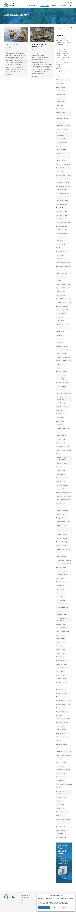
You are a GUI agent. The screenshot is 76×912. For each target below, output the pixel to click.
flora (66, 273)
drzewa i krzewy (60, 237)
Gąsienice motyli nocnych (63, 288)
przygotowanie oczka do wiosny (63, 530)
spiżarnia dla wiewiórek (62, 627)
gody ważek (59, 299)
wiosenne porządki (61, 744)
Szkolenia (59, 64)
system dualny (60, 671)
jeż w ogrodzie (63, 306)
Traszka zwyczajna (61, 700)
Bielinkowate (59, 125)
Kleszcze (63, 313)
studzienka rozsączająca (63, 668)
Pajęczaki (58, 467)
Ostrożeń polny (60, 446)
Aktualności (62, 5)
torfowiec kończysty (61, 682)
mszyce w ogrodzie (61, 379)
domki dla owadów (61, 229)
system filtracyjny (61, 675)
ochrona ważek (60, 410)
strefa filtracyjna (60, 657)
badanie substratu (61, 101)
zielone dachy (60, 819)
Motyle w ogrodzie (61, 371)
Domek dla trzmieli (61, 211)
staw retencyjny (60, 635)
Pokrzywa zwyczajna (62, 518)
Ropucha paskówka (61, 556)
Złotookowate (66, 823)
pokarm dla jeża (60, 514)
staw (57, 631)
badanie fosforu (60, 90)
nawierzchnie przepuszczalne (60, 398)
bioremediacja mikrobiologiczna (60, 134)
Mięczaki (58, 357)
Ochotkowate (66, 406)
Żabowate (59, 797)
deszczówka (59, 179)
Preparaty (59, 525)
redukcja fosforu (61, 545)
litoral (58, 350)
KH (67, 310)
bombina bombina (61, 142)
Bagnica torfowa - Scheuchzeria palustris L (62, 113)
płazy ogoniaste (60, 503)
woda (57, 755)
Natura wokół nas (62, 40)
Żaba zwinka (59, 788)
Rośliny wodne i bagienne (63, 42)
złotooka (67, 819)
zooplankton (59, 833)
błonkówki (64, 138)
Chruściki (63, 160)
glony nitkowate (60, 295)
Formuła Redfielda (61, 277)
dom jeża (68, 186)
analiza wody (60, 80)
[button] (73, 895)
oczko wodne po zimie (62, 428)
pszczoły (65, 534)
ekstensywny (59, 255)
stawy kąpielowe (60, 642)
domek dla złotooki (61, 219)
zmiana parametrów (61, 830)
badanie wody (60, 105)
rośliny (58, 563)
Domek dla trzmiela (61, 208)
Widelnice (59, 737)
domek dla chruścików (62, 193)
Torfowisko (59, 44)
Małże (66, 350)
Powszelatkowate (61, 521)
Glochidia (58, 291)
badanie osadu (60, 98)
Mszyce (58, 375)
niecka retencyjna (61, 403)
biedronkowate (60, 122)
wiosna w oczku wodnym (63, 751)
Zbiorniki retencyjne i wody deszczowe (63, 59)
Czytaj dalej (9, 74)
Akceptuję (44, 908)
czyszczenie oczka (61, 175)
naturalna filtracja (61, 390)
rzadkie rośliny (60, 596)
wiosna (58, 748)
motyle (70, 360)
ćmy (57, 168)
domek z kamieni (61, 222)
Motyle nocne (60, 368)
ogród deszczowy (61, 435)
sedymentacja (60, 611)
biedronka (59, 118)
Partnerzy (54, 5)
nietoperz (58, 406)
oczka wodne (60, 414)
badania (67, 80)
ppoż (68, 521)
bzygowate (66, 157)
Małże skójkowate (61, 353)
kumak (68, 324)
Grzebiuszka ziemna (61, 302)
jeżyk (63, 310)
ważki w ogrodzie (61, 726)
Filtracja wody (60, 273)
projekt (65, 525)
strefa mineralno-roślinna (63, 660)
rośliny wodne (60, 585)
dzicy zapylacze (60, 248)
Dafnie (69, 175)
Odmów (56, 908)
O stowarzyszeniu (32, 5)
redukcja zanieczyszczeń (63, 549)
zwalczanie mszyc (61, 837)
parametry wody (60, 470)
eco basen (59, 251)
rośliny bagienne (66, 563)
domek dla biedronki (61, 189)
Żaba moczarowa (61, 777)
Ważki (69, 718)
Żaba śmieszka (60, 780)
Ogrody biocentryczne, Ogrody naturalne (62, 54)
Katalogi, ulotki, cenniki (63, 71)
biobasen (58, 129)
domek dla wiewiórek (62, 215)
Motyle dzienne (60, 364)
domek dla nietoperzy (62, 200)
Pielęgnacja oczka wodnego (64, 492)
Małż (62, 350)
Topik (64, 678)
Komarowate (59, 317)
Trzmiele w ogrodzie (61, 711)
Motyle (64, 360)
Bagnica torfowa (60, 109)
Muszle (58, 386)
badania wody (60, 83)
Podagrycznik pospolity (62, 510)
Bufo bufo (59, 157)
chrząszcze (59, 164)
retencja (58, 553)
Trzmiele (58, 708)
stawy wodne (60, 646)
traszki (70, 700)
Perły (57, 489)
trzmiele (64, 708)
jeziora (58, 310)
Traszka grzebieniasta (62, 693)
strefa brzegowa (60, 653)
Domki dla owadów (61, 226)
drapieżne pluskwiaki (61, 233)
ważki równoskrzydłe (62, 722)
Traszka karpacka (61, 697)
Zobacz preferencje (68, 908)
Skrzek (65, 614)
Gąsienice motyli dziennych (63, 284)
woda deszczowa (66, 755)
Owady (68, 446)
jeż (57, 306)
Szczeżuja (59, 678)
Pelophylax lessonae (62, 485)
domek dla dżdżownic (62, 197)
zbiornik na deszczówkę (62, 812)
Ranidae (58, 542)
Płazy (57, 499)
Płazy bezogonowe (66, 499)
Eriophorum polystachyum (63, 266)
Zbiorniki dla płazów (62, 62)
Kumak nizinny (60, 335)
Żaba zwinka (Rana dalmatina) (61, 792)
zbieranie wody (60, 808)
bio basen (67, 125)
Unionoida (59, 715)
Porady (58, 68)
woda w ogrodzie (61, 762)
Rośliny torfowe (60, 578)
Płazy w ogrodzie (61, 507)
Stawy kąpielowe (60, 638)
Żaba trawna (59, 784)
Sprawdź (64, 878)
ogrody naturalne (61, 443)
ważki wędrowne (61, 729)
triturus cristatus (60, 704)
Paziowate (65, 478)
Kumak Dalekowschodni (62, 328)
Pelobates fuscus (61, 481)
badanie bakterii (60, 87)
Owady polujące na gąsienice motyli (61, 458)
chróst (58, 160)
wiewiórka (66, 737)
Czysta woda (59, 171)
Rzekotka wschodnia (61, 603)
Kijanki (58, 313)
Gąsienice (58, 280)
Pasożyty (58, 478)
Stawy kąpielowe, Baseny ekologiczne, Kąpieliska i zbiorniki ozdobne (63, 49)
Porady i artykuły (44, 5)
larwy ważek (59, 342)
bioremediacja (67, 129)
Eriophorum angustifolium (63, 262)
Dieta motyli (67, 179)
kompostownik (60, 324)
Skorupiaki (59, 614)
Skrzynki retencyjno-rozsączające (62, 619)
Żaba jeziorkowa (60, 773)
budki (69, 153)
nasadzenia (65, 386)
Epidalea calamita (61, 259)
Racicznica (59, 538)
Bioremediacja (60, 38)
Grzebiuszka (67, 299)
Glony (64, 291)
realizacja (64, 542)
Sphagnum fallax (61, 624)
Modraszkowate (66, 357)
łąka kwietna (59, 339)
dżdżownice (59, 240)
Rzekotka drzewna (61, 600)
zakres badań (60, 804)
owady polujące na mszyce (63, 463)
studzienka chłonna (61, 664)
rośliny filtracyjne (61, 571)
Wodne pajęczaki (60, 766)
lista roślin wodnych (62, 346)
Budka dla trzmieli (61, 153)
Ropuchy (68, 560)
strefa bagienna (60, 649)
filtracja (63, 269)
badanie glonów (60, 94)
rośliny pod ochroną (62, 574)
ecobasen (66, 251)
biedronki (65, 118)
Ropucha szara (60, 560)
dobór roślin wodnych (62, 182)
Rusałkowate (59, 593)
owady (58, 450)
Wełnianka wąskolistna (62, 733)
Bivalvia (58, 138)
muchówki (59, 382)
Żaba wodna (68, 784)
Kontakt (70, 5)
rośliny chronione (61, 567)
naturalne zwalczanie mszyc (64, 393)
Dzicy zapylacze (60, 244)
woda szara (59, 758)
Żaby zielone (59, 801)
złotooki (58, 823)
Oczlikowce (59, 432)
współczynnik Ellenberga (63, 769)
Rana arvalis (66, 538)
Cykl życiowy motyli (65, 168)
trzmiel (69, 704)
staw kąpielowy (64, 631)
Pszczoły (58, 534)
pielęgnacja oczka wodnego (64, 496)
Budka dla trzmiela (61, 149)
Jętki (70, 302)
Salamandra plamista (62, 607)
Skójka (67, 611)
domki (69, 222)
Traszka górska (60, 689)
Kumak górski (60, 331)
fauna (57, 269)
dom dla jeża (60, 186)
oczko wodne (60, 421)
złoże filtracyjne (60, 826)
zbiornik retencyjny (61, 815)
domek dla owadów (61, 204)
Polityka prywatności (27, 908)
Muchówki (66, 382)
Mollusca (58, 360)
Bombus (58, 146)
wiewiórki (58, 740)
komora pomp (60, 320)
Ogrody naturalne (61, 439)
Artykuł (59, 66)
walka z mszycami (61, 718)
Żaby (64, 797)
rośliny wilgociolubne (62, 582)
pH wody (63, 489)
